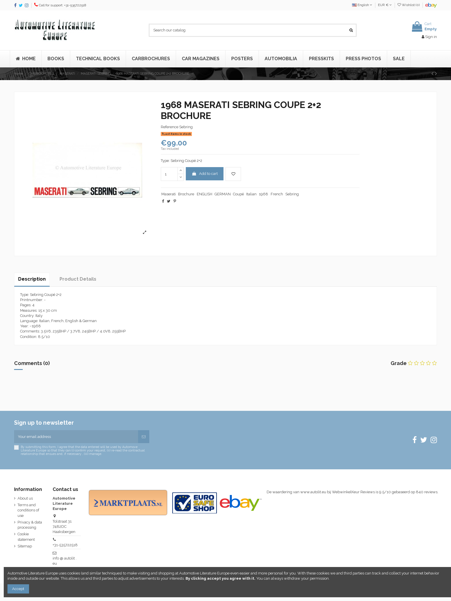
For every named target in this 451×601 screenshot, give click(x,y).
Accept (18, 589)
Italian (251, 194)
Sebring (292, 194)
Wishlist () (409, 5)
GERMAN (223, 194)
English (362, 5)
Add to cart (205, 173)
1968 (263, 194)
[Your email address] (76, 436)
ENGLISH (204, 194)
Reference (169, 127)
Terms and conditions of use (28, 510)
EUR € (385, 5)
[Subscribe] (143, 436)
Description (32, 279)
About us (25, 498)
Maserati (168, 194)
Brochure (186, 194)
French (277, 194)
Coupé (238, 194)
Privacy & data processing (30, 525)
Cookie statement (26, 536)
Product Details (78, 279)
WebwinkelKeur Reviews (353, 492)
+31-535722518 (65, 545)
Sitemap (25, 546)
